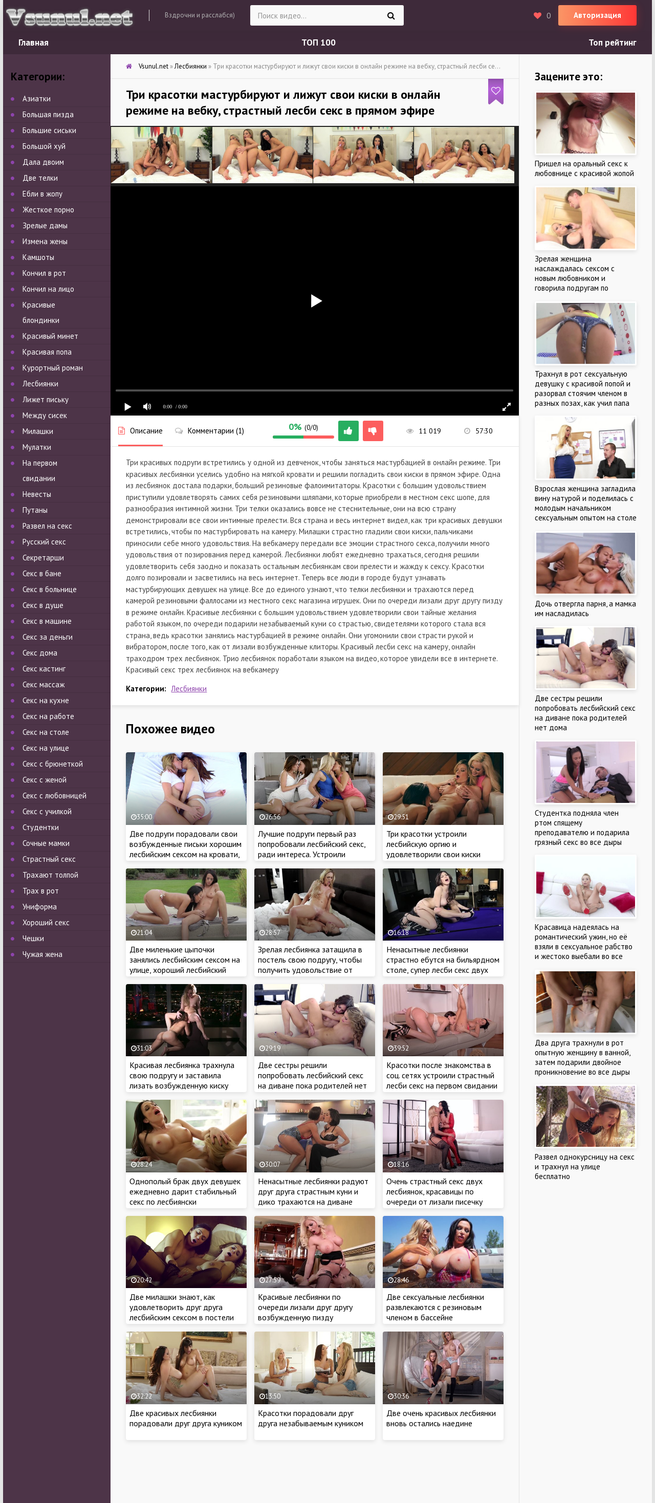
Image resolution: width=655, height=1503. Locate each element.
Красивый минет (50, 336)
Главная (33, 42)
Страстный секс (49, 859)
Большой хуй (44, 146)
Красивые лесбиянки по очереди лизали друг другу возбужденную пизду (305, 1307)
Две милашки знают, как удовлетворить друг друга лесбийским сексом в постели (181, 1307)
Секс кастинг (44, 668)
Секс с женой (45, 780)
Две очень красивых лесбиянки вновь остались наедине (441, 1418)
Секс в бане (42, 573)
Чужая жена (42, 954)
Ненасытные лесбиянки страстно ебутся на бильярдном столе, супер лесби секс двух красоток (442, 964)
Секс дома (40, 653)
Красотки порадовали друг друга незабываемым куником (310, 1418)
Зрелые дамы (45, 225)
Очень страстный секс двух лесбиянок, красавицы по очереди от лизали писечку (434, 1191)
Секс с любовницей (54, 795)
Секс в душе (43, 605)
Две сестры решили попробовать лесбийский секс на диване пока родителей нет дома (312, 1080)
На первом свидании (40, 470)
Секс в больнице (50, 589)
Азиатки (37, 98)
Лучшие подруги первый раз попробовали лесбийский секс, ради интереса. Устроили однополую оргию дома (311, 849)
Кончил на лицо (48, 289)
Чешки (33, 938)
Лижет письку (46, 399)
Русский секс (44, 542)
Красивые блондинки (41, 312)
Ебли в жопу (42, 194)
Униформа (40, 906)
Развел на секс (47, 526)
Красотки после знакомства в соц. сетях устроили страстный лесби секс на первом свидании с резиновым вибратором (441, 1080)
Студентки (41, 827)
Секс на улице (46, 748)
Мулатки (37, 447)
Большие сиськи (49, 130)
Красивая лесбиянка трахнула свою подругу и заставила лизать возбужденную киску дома (181, 1080)
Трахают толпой (50, 875)
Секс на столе (46, 732)
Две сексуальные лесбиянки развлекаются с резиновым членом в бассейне (435, 1307)
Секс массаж (43, 684)
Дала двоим (43, 162)
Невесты (37, 494)
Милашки (38, 431)
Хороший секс (46, 922)
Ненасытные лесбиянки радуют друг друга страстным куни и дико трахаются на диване (313, 1191)
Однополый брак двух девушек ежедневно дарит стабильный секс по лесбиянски (185, 1191)
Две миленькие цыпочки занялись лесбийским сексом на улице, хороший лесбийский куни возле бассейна (184, 964)
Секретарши (43, 557)
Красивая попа (47, 352)
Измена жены (45, 241)
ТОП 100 (318, 42)
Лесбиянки (189, 688)
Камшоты (38, 257)
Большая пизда (48, 114)
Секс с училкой (47, 811)
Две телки (40, 178)
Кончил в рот (44, 273)
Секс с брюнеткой (53, 764)
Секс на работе (48, 716)
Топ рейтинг (612, 42)
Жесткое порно (48, 209)
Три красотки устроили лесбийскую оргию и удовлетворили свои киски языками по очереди (433, 849)
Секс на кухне (46, 700)
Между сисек (45, 415)
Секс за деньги (48, 637)
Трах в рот (41, 891)
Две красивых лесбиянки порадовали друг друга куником (185, 1418)
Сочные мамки (46, 843)
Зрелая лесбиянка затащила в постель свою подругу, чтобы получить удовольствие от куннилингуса (310, 964)
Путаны (35, 510)
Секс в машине (47, 621)
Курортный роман (53, 368)
